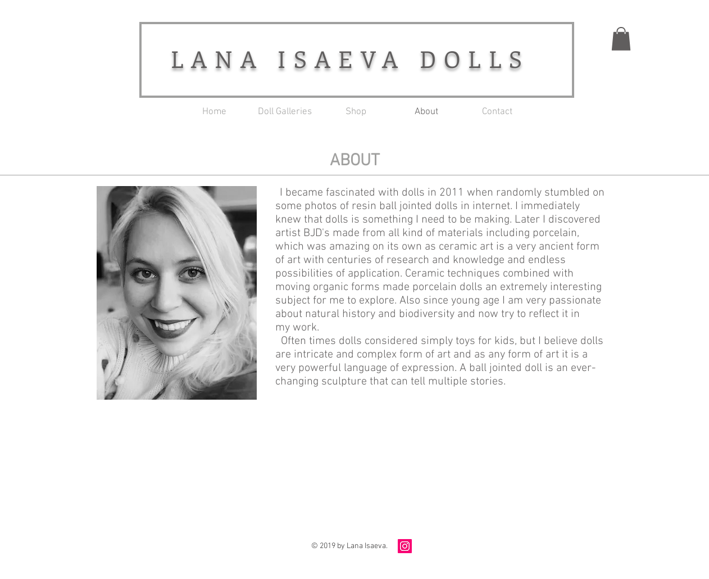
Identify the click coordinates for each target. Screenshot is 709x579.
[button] (621, 39)
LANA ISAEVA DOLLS (350, 58)
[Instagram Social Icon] (405, 546)
